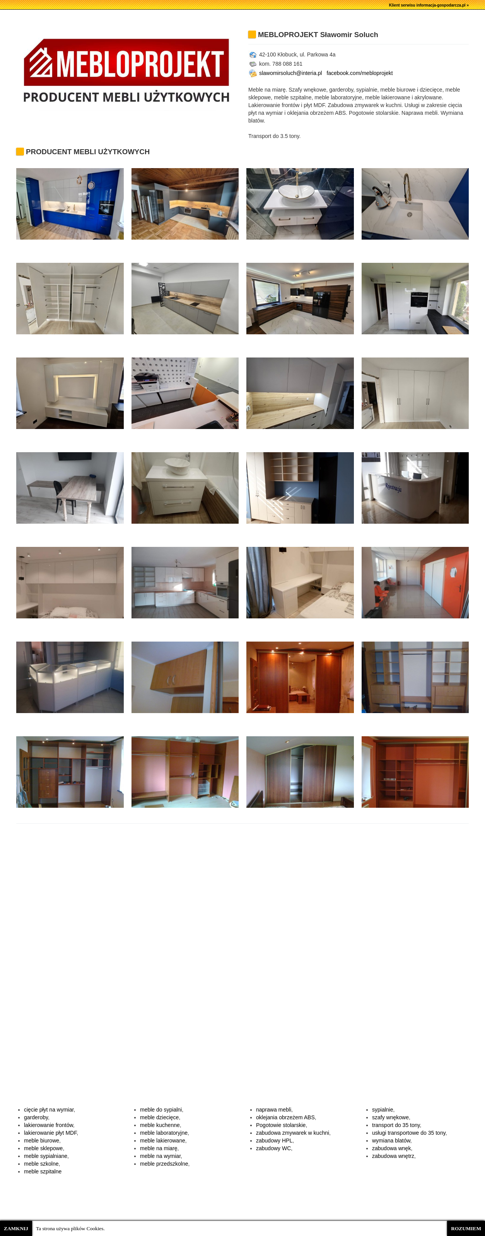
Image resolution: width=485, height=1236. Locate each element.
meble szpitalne (42, 1171)
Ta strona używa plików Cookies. (70, 1228)
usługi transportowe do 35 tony (409, 1133)
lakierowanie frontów (48, 1125)
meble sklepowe (43, 1148)
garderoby (36, 1117)
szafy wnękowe (390, 1117)
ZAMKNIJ (16, 1228)
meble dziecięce (159, 1117)
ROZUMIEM (466, 1228)
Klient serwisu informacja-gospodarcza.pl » (429, 5)
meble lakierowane (162, 1140)
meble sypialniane (45, 1156)
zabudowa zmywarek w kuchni (292, 1133)
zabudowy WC (273, 1148)
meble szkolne (41, 1164)
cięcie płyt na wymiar (48, 1110)
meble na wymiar (160, 1156)
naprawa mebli (273, 1110)
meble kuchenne (160, 1125)
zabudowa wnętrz (393, 1156)
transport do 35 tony (396, 1125)
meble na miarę (159, 1148)
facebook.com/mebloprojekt (359, 73)
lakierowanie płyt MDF (50, 1133)
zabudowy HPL (274, 1140)
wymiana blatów (391, 1140)
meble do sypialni (161, 1110)
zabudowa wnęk (391, 1148)
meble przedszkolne (164, 1164)
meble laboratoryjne (164, 1133)
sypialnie (382, 1110)
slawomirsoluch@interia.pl (285, 73)
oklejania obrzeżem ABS (285, 1117)
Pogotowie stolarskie (281, 1125)
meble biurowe (41, 1140)
